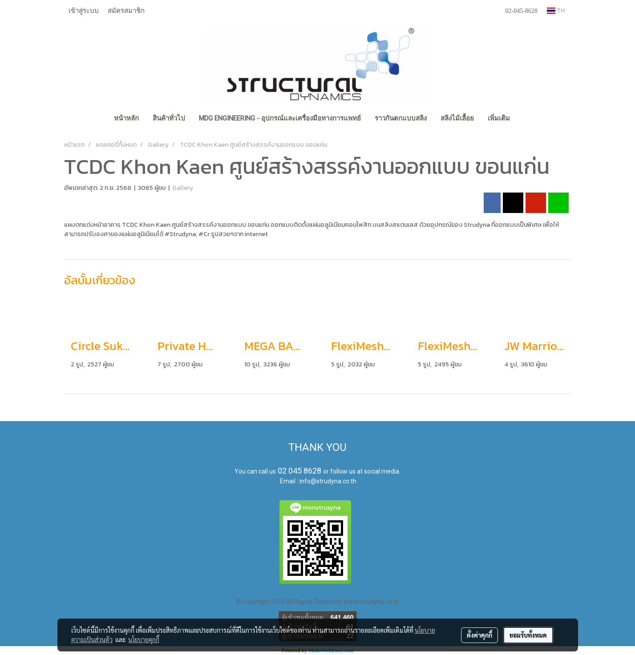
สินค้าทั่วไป (169, 118)
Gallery (182, 188)
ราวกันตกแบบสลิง (401, 118)
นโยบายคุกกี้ (143, 639)
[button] (524, 119)
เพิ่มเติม (499, 118)
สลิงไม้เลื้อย (457, 118)
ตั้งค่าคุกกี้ (479, 635)
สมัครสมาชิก (126, 10)
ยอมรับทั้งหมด (528, 635)
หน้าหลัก (126, 118)
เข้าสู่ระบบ (84, 10)
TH (556, 10)
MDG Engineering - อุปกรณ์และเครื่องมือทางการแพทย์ (280, 118)
